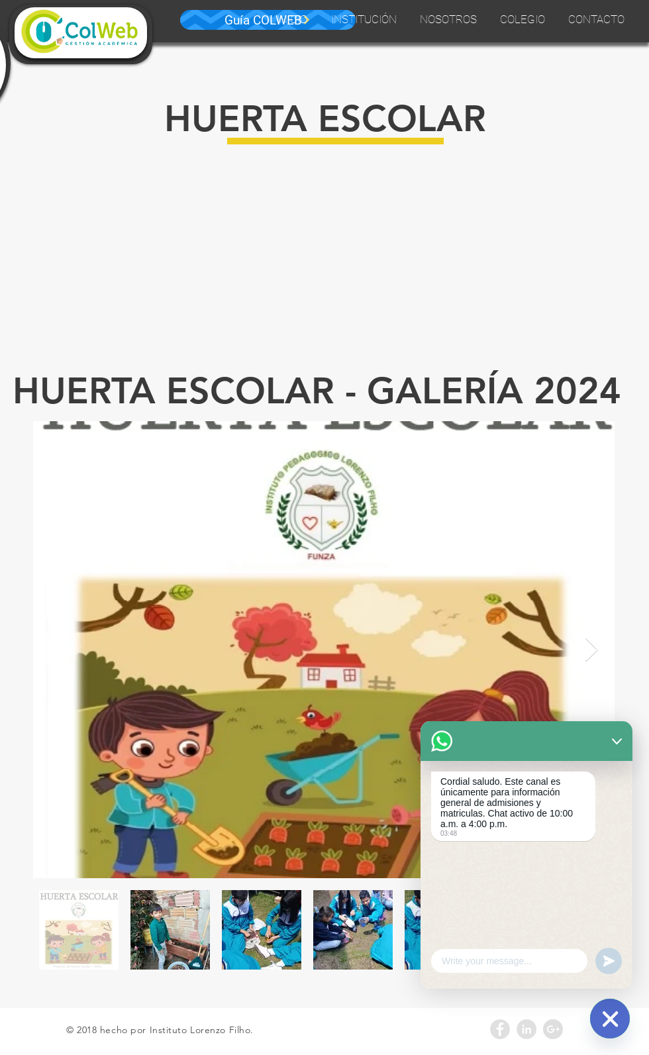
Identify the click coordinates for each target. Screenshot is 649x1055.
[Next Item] (591, 650)
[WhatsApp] (610, 1018)
